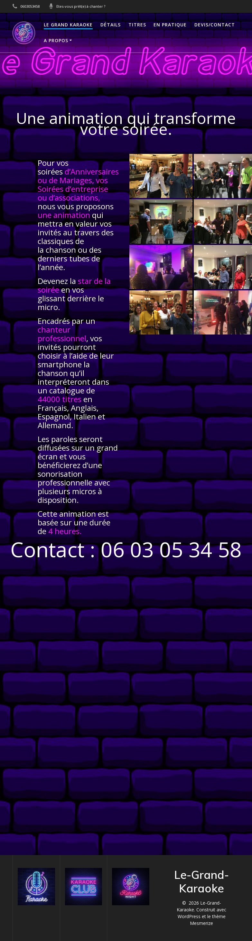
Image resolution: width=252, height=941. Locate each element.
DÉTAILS (110, 25)
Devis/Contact (214, 25)
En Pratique (170, 25)
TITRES (137, 25)
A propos (56, 40)
